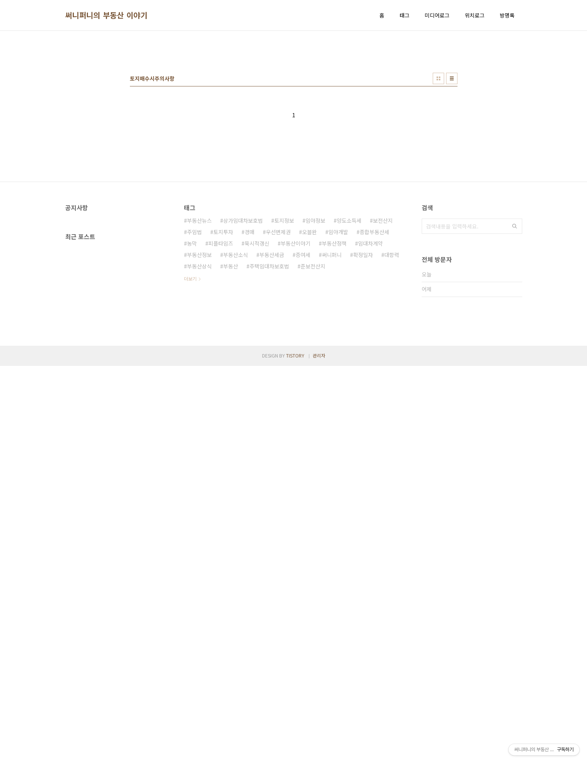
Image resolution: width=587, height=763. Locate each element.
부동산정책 (334, 350)
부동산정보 (199, 361)
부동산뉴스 (199, 327)
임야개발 (338, 338)
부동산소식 (235, 361)
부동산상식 (199, 373)
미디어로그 (437, 15)
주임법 (194, 338)
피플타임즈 (220, 350)
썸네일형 (438, 185)
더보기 (190, 385)
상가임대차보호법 (243, 327)
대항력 (391, 361)
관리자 (319, 752)
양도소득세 (349, 327)
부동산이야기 (295, 350)
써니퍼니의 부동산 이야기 (106, 15)
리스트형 (451, 185)
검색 (514, 333)
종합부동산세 (374, 338)
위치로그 (475, 15)
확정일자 (363, 361)
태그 (404, 15)
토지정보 (284, 327)
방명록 (507, 15)
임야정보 (315, 327)
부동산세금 (271, 361)
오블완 (309, 338)
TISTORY (295, 752)
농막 (192, 350)
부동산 (230, 373)
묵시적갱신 (257, 350)
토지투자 (223, 338)
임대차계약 (370, 350)
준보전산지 (313, 373)
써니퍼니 (332, 361)
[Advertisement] (293, 95)
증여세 (303, 361)
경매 (249, 338)
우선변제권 (278, 338)
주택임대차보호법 (269, 373)
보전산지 (383, 327)
